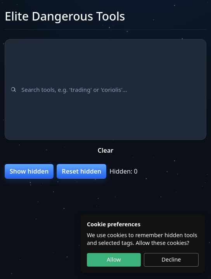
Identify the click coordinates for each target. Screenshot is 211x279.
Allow (114, 259)
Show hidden (29, 171)
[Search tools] (105, 89)
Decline (171, 259)
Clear (105, 150)
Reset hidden (81, 171)
